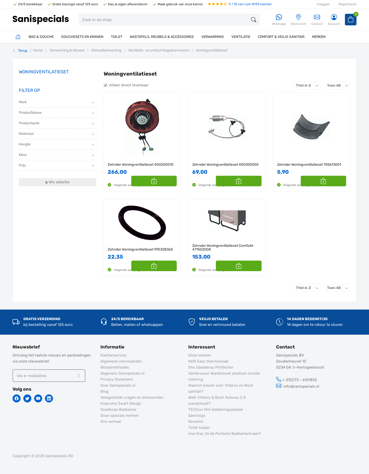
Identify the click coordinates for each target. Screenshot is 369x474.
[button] (171, 181)
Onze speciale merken (119, 415)
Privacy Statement (116, 379)
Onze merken (199, 355)
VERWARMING (212, 37)
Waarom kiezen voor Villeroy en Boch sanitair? (220, 388)
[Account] (334, 20)
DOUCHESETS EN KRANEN (82, 37)
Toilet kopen (199, 427)
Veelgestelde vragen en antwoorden (131, 397)
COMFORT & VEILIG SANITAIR (281, 37)
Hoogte (57, 144)
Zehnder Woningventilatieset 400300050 (225, 164)
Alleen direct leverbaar (129, 85)
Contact (317, 20)
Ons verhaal (110, 421)
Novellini (195, 421)
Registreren (347, 4)
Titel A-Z (308, 85)
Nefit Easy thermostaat (208, 361)
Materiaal (57, 134)
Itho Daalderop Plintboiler (210, 367)
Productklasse (57, 113)
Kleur (57, 155)
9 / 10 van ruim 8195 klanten (240, 4)
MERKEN (319, 37)
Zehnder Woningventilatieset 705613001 (309, 164)
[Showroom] (298, 20)
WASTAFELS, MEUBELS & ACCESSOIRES (162, 37)
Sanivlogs (196, 415)
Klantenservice (113, 355)
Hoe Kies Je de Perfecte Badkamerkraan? (224, 433)
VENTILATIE (240, 37)
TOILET (116, 37)
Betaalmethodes (114, 367)
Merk (57, 102)
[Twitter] (27, 398)
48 (338, 85)
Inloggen (323, 4)
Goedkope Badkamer (118, 409)
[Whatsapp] (279, 20)
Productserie (57, 123)
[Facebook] (17, 398)
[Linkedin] (49, 398)
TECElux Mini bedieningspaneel (215, 409)
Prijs (57, 165)
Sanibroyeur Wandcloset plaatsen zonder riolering (224, 376)
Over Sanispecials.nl (118, 385)
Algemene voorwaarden (121, 361)
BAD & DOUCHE (41, 37)
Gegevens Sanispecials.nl (122, 373)
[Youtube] (38, 398)
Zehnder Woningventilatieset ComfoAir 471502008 (223, 248)
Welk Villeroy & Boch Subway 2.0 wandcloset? (217, 400)
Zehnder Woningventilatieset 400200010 (140, 164)
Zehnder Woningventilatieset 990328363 (140, 249)
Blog (104, 391)
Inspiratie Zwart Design (120, 403)
